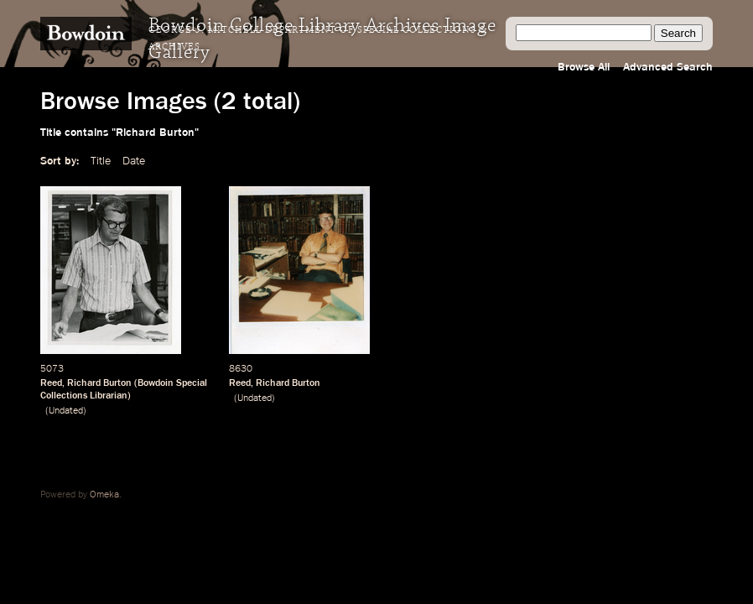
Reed (51, 383)
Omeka (104, 495)
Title (101, 161)
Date (133, 161)
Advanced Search (668, 67)
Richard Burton (99, 383)
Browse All (584, 67)
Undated (66, 411)
